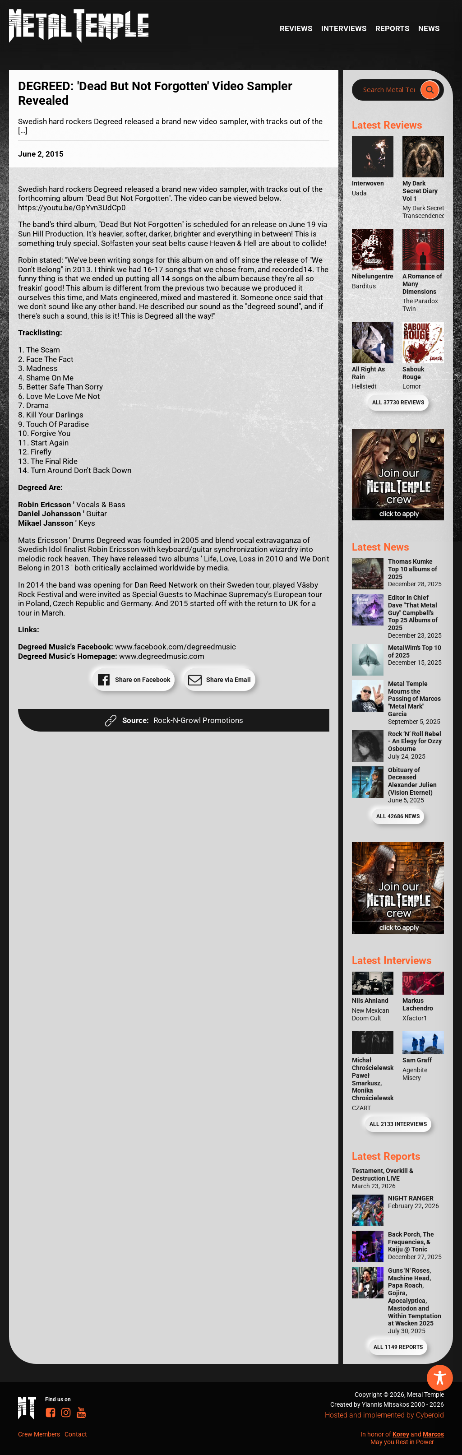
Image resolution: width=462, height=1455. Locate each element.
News (428, 28)
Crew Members (39, 1434)
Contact (76, 1434)
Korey (401, 1434)
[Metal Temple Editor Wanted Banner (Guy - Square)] (398, 931)
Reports (392, 28)
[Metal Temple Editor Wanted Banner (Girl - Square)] (398, 517)
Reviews (296, 28)
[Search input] (389, 89)
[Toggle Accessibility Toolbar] (440, 1378)
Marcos (433, 1434)
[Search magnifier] (429, 89)
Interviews (343, 28)
